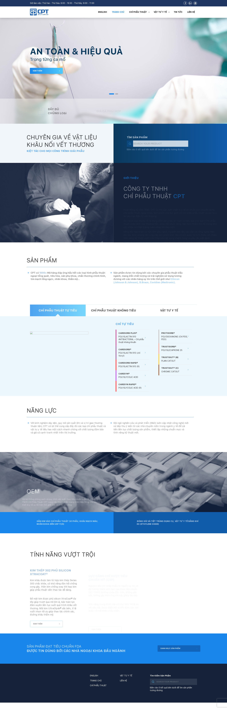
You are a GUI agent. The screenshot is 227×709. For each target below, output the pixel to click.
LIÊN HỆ (191, 12)
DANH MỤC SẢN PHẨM (187, 648)
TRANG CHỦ (118, 12)
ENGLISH (102, 12)
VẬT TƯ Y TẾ (162, 12)
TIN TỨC (178, 12)
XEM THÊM (44, 71)
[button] (111, 93)
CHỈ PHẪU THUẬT (140, 12)
